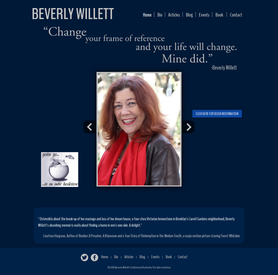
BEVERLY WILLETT (73, 14)
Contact (235, 15)
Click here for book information (217, 113)
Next (188, 127)
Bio (153, 15)
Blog (185, 15)
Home (140, 15)
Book (217, 15)
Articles (168, 15)
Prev (89, 127)
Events (201, 15)
